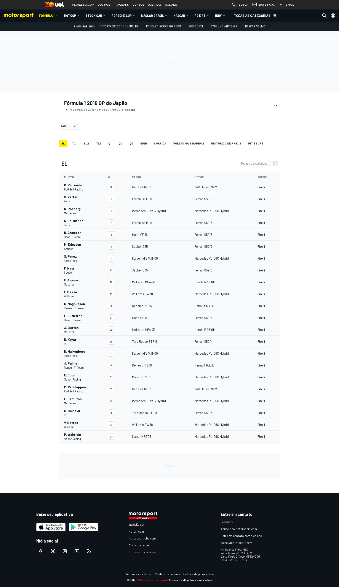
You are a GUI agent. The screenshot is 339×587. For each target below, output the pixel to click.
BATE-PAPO (263, 5)
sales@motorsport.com (236, 542)
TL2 (86, 143)
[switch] (259, 163)
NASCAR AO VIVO (255, 26)
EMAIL (286, 5)
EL (63, 143)
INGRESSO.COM (83, 4)
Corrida (160, 143)
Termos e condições (139, 574)
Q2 (120, 143)
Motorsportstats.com (143, 552)
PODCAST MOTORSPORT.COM (163, 26)
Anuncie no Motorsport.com (239, 529)
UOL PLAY (155, 4)
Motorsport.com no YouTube (119, 26)
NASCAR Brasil (152, 15)
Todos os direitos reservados (190, 580)
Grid (143, 143)
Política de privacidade (198, 574)
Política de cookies (167, 574)
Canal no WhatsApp (224, 26)
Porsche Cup (122, 15)
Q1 (110, 143)
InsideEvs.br (136, 524)
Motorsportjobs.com (142, 538)
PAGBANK (122, 4)
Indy (218, 15)
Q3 (131, 143)
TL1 (74, 143)
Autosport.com (139, 545)
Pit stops (255, 143)
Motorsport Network (153, 580)
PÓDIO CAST (196, 26)
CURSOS (138, 4)
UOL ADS (171, 4)
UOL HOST (105, 4)
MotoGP (70, 15)
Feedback (227, 522)
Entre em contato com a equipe (241, 536)
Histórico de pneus (226, 143)
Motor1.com (136, 531)
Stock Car (94, 15)
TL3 (98, 143)
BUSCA (240, 5)
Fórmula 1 (46, 15)
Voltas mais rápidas (188, 143)
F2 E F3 (200, 15)
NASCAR (179, 15)
